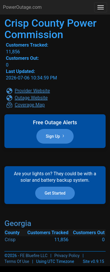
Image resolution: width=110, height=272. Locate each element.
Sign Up (55, 136)
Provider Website (32, 90)
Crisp (10, 239)
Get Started (55, 193)
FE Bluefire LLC (33, 255)
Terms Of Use (16, 261)
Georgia (17, 223)
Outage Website (31, 98)
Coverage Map (30, 105)
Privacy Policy (66, 255)
